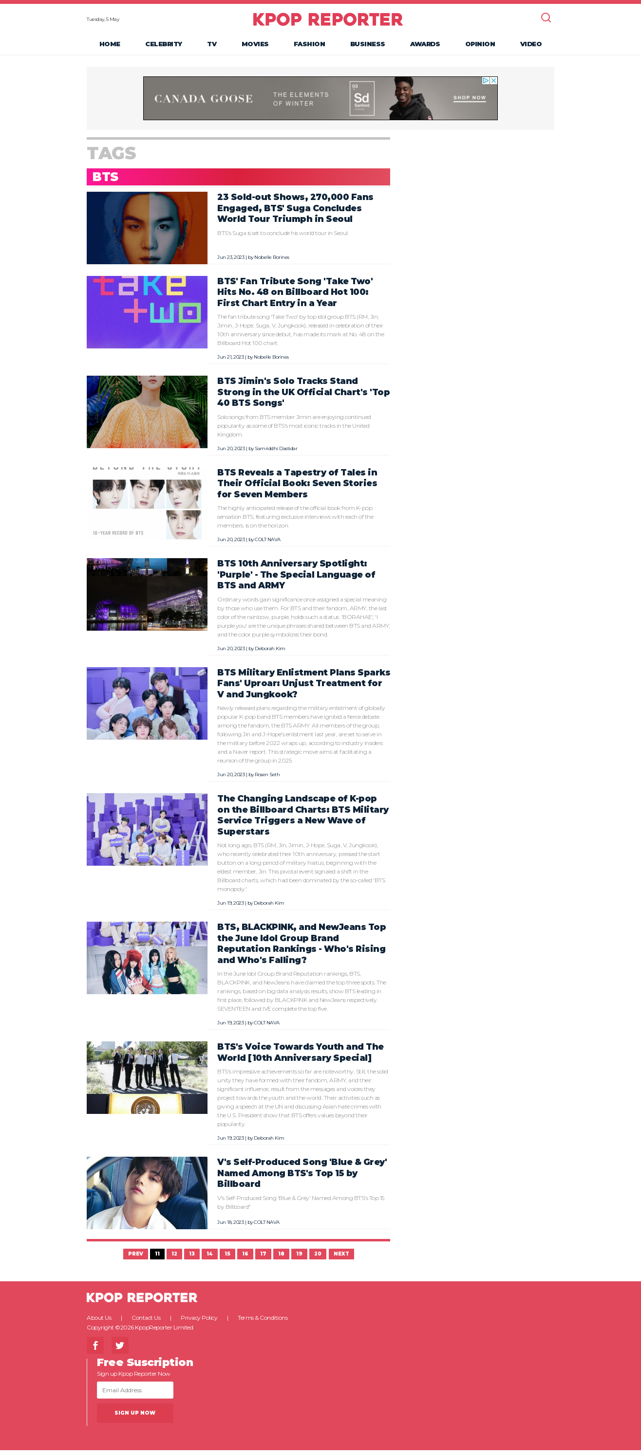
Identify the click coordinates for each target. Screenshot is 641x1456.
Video (531, 47)
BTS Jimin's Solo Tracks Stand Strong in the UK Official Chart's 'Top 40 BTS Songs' (303, 398)
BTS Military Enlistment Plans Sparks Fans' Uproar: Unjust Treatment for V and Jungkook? (303, 689)
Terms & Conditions (262, 1323)
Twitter (120, 1351)
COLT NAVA (268, 545)
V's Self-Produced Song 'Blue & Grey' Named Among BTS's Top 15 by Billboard (302, 1179)
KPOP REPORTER (328, 22)
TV (211, 47)
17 (263, 1259)
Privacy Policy (199, 1323)
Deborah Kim (270, 654)
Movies (255, 47)
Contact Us (146, 1323)
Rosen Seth (267, 780)
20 (317, 1259)
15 (227, 1259)
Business (367, 47)
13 (192, 1259)
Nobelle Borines (271, 262)
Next (341, 1259)
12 (174, 1259)
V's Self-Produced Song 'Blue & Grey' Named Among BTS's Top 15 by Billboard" (300, 1208)
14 (210, 1259)
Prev (135, 1259)
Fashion (309, 47)
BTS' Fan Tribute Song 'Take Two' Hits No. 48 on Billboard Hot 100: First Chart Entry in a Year (295, 297)
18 (281, 1259)
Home (109, 47)
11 (157, 1259)
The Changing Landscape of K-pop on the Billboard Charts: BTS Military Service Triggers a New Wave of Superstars (303, 820)
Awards (425, 47)
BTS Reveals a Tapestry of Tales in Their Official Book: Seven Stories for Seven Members (297, 489)
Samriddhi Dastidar (276, 454)
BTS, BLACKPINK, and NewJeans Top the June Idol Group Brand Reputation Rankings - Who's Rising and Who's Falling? (301, 949)
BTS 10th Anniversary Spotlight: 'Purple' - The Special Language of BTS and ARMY (296, 580)
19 (299, 1259)
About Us (99, 1323)
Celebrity (163, 47)
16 (245, 1259)
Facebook (95, 1351)
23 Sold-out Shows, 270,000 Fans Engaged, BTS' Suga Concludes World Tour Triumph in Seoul (295, 214)
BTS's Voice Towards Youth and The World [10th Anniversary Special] (300, 1058)
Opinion (480, 47)
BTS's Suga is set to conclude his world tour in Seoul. (283, 238)
